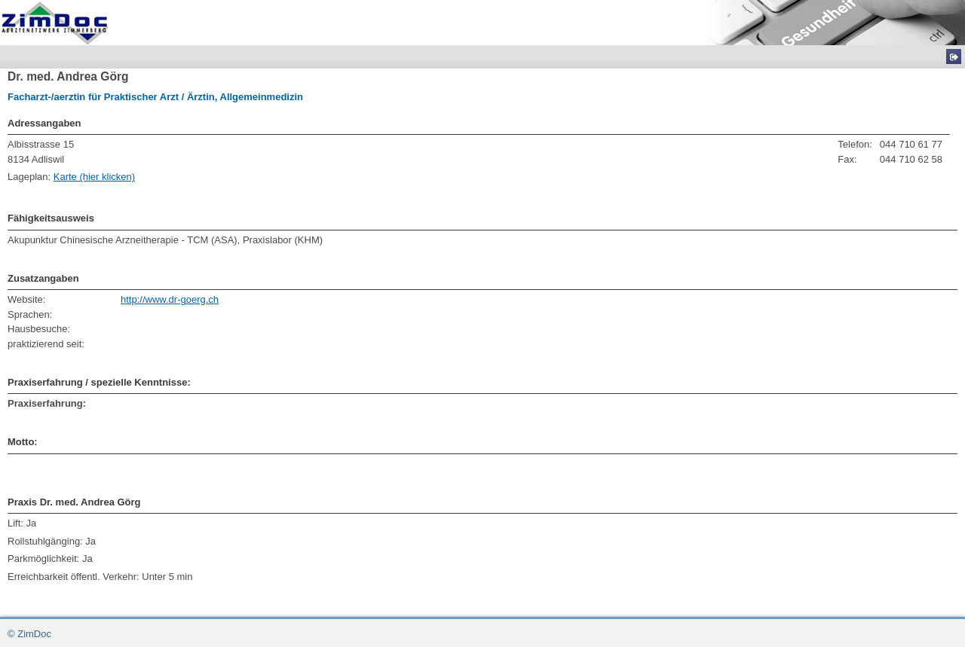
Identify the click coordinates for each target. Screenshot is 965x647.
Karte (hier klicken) (94, 176)
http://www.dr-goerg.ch (170, 299)
